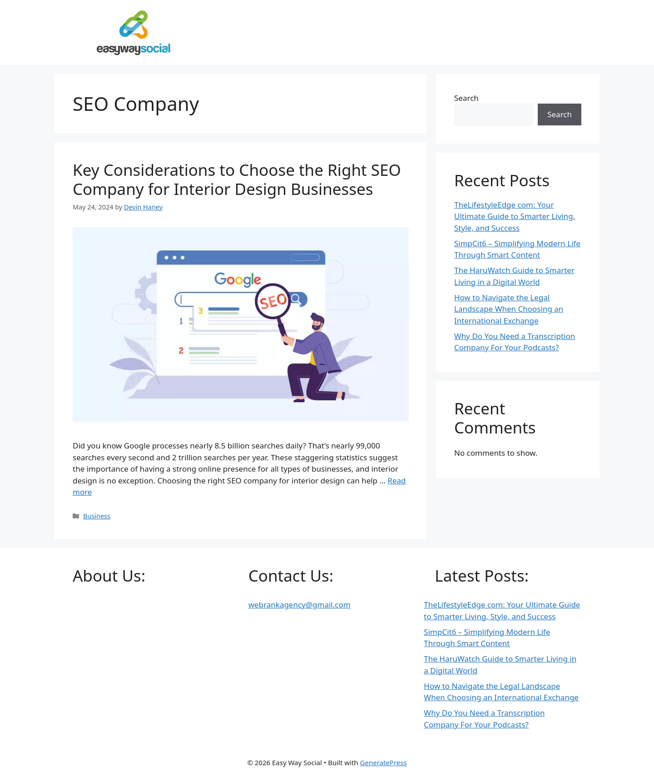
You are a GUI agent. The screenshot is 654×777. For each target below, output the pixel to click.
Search (466, 98)
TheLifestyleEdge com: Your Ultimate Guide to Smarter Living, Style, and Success (514, 216)
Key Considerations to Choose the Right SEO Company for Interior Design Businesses (237, 179)
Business (96, 516)
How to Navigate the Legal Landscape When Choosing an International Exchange (508, 309)
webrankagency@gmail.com (299, 604)
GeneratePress (383, 762)
